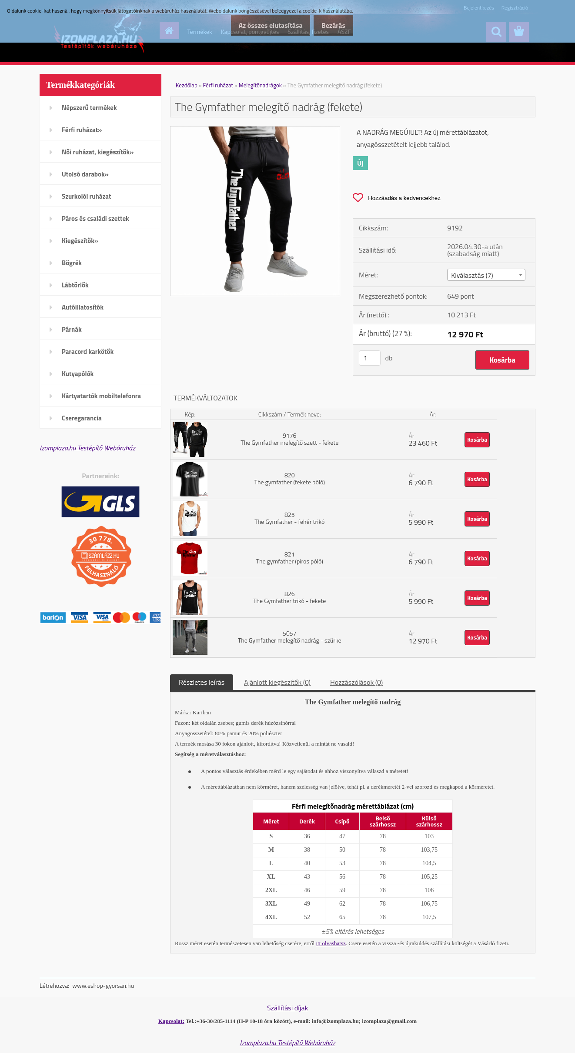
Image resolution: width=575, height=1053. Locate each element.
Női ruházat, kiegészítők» (98, 152)
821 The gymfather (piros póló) (289, 558)
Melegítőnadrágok (260, 85)
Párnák (72, 329)
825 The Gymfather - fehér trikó (289, 518)
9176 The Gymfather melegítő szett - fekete (289, 439)
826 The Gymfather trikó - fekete (289, 597)
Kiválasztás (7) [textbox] (472, 275)
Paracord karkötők (88, 352)
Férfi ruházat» (82, 130)
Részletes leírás (201, 682)
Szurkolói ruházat (86, 196)
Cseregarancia (82, 418)
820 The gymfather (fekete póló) (289, 478)
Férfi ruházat (218, 85)
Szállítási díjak (287, 1008)
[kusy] (370, 358)
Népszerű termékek (89, 108)
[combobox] (486, 275)
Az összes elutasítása (261, 25)
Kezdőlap (186, 85)
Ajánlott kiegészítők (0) (277, 682)
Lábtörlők (75, 285)
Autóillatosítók (83, 307)
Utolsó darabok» (85, 174)
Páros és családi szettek (95, 218)
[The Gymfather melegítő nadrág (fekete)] (255, 130)
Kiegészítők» (80, 241)
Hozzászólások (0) (356, 682)
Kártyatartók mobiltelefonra (101, 396)
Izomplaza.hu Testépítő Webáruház (87, 448)
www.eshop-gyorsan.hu (103, 985)
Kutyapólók (78, 374)
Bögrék (72, 263)
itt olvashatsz (331, 943)
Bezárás (330, 25)
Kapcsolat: (171, 1021)
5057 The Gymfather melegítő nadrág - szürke (289, 637)
